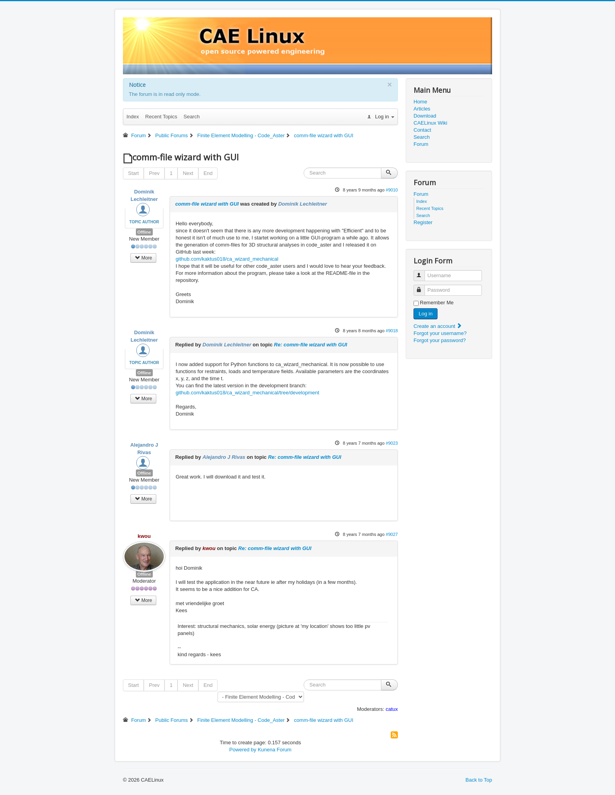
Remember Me (437, 302)
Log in (425, 314)
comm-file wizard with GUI (207, 204)
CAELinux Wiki (430, 123)
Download (425, 116)
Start (133, 173)
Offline (144, 232)
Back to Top (478, 780)
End (207, 173)
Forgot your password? (440, 340)
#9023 (392, 443)
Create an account (438, 326)
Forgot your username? (440, 333)
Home (420, 102)
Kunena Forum (274, 750)
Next (188, 173)
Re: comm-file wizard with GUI (310, 345)
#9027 (392, 534)
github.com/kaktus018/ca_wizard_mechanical (227, 259)
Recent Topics (161, 117)
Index (132, 117)
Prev (154, 173)
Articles (422, 109)
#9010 (392, 190)
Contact (422, 130)
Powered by (242, 750)
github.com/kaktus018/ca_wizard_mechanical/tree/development (247, 393)
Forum (421, 144)
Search (191, 117)
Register (423, 222)
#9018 (392, 330)
